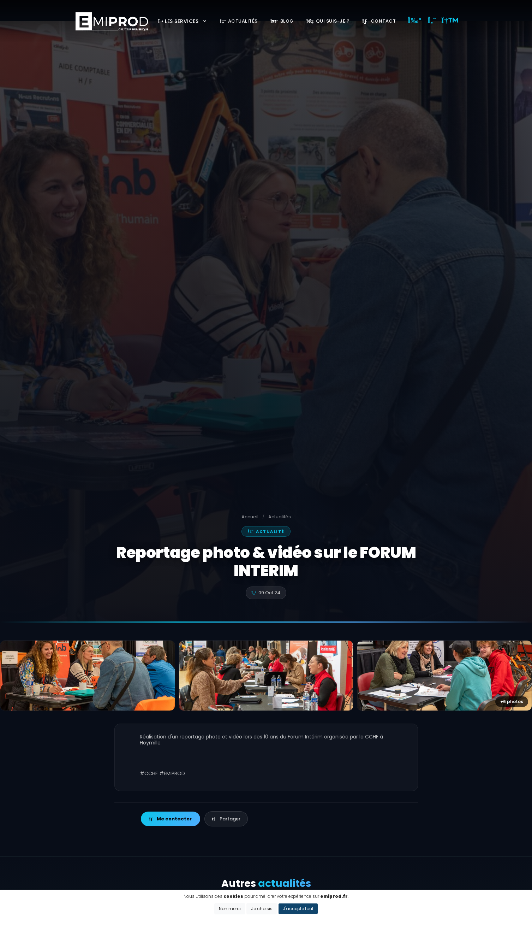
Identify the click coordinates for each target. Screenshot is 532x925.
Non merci (230, 909)
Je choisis (262, 909)
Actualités (239, 21)
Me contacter (170, 818)
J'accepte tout (298, 909)
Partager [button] (226, 818)
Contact (379, 21)
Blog (282, 21)
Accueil (249, 516)
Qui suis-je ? (328, 21)
